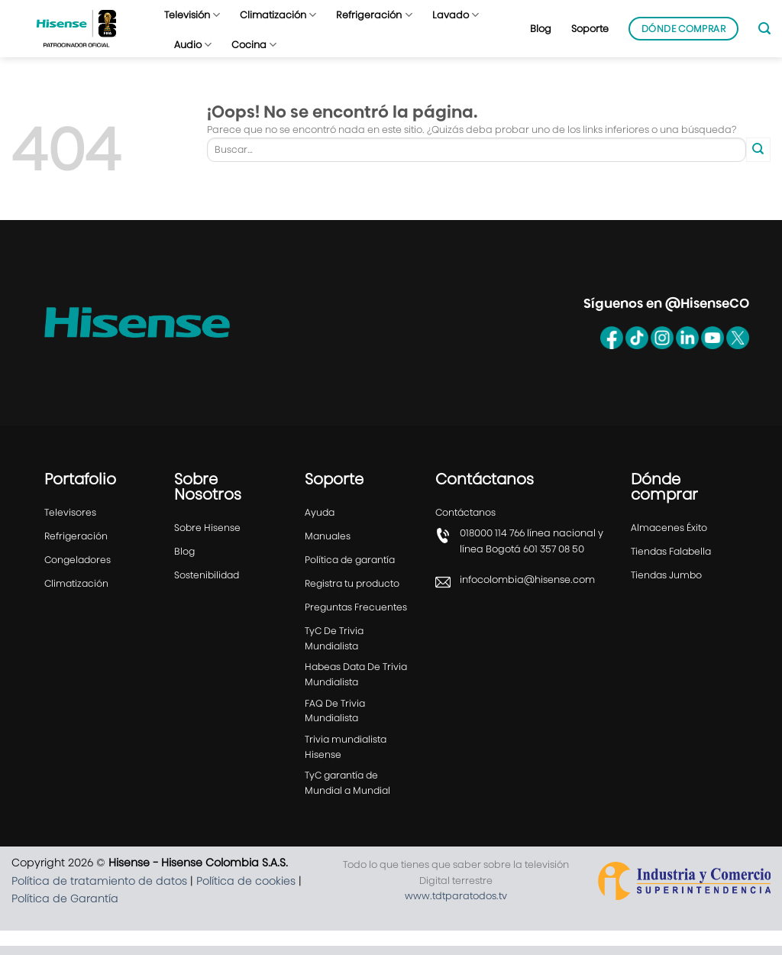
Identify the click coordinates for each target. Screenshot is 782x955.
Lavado (455, 15)
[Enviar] (758, 150)
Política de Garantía (64, 907)
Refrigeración (374, 15)
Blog (540, 28)
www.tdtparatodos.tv (456, 904)
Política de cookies (246, 889)
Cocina (253, 44)
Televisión (192, 15)
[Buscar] (764, 29)
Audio (193, 44)
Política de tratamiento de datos (99, 889)
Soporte (590, 28)
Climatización (278, 15)
